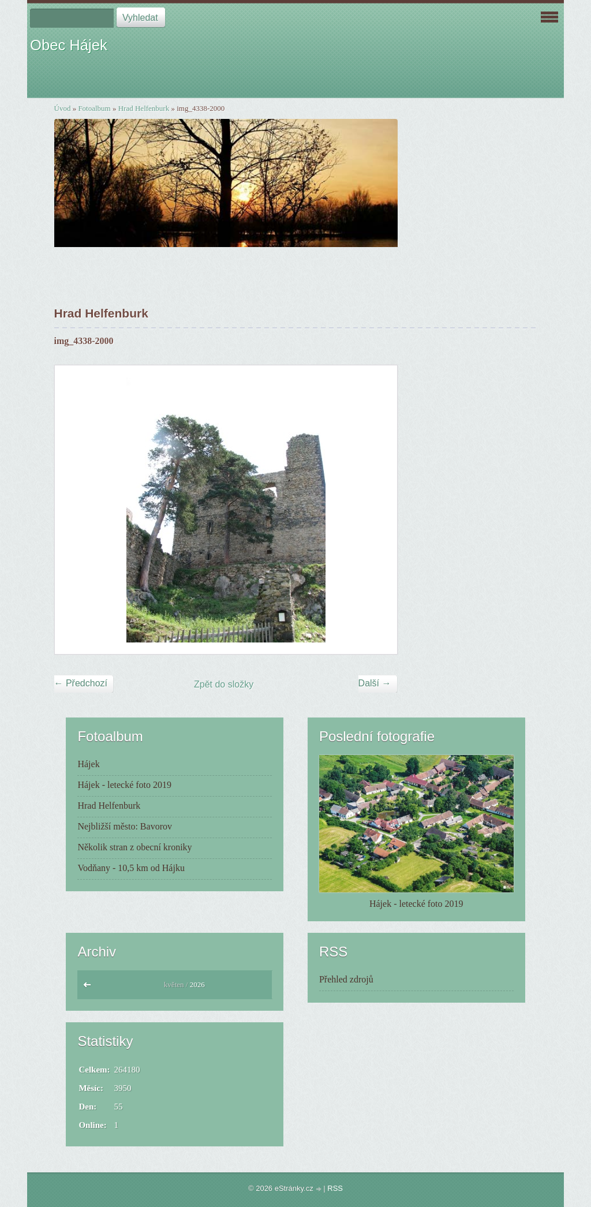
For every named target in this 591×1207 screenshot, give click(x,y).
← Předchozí (80, 683)
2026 (197, 984)
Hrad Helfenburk (143, 108)
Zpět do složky (223, 684)
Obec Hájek (68, 45)
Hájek (88, 764)
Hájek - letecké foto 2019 (124, 785)
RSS (335, 1188)
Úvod (62, 108)
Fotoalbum (94, 108)
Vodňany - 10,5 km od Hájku (130, 868)
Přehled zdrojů (346, 979)
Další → (374, 683)
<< (89, 987)
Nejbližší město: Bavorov (124, 826)
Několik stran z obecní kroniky (134, 847)
